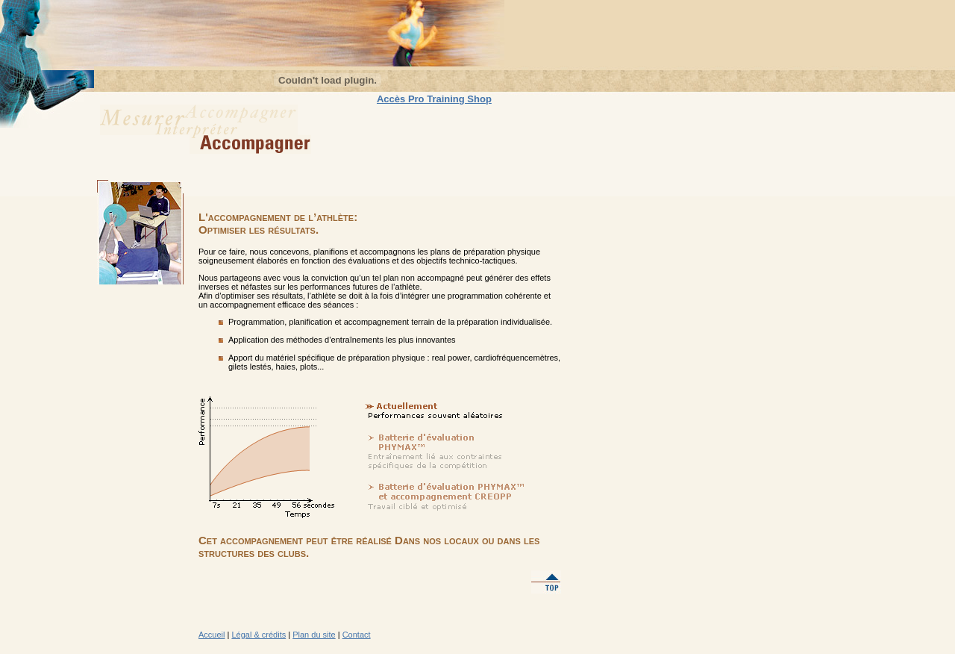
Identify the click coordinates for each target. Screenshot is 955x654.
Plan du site (313, 634)
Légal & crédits (258, 634)
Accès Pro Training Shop (434, 99)
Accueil (211, 634)
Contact (356, 634)
